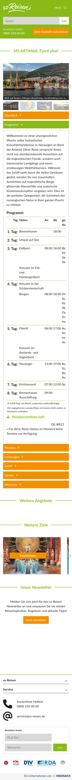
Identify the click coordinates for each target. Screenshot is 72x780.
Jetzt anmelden (36, 620)
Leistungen (12, 457)
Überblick (11, 115)
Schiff (8, 466)
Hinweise (11, 484)
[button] (61, 8)
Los (64, 20)
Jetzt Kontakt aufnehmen (51, 31)
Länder (9, 475)
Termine (10, 447)
